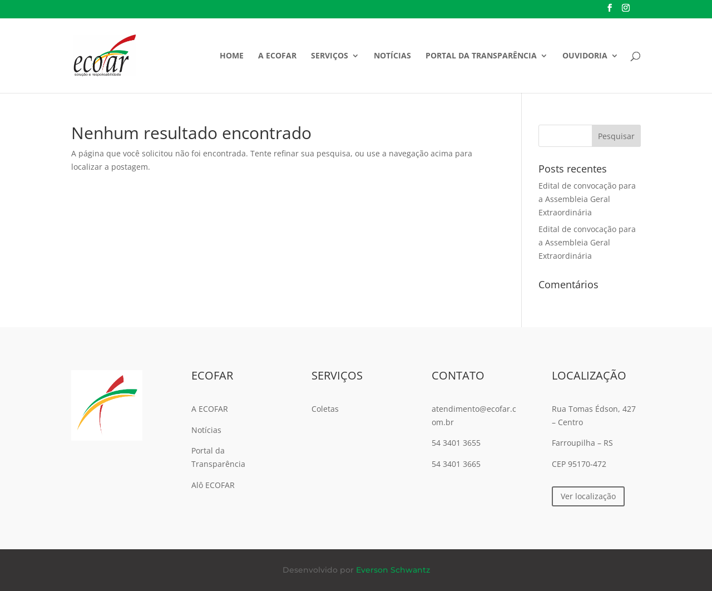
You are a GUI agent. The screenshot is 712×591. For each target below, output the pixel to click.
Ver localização (588, 496)
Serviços (329, 56)
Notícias (392, 56)
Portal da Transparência (481, 56)
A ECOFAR (277, 56)
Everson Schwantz (393, 570)
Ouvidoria (584, 56)
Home (232, 56)
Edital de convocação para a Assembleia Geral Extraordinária (587, 199)
